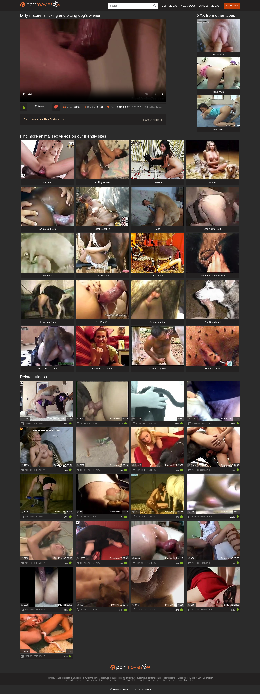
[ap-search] (133, 6)
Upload (232, 5)
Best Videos (169, 5)
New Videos (188, 5)
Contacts (146, 689)
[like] (23, 107)
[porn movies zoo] (40, 4)
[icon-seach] (155, 6)
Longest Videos (209, 5)
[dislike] (56, 107)
